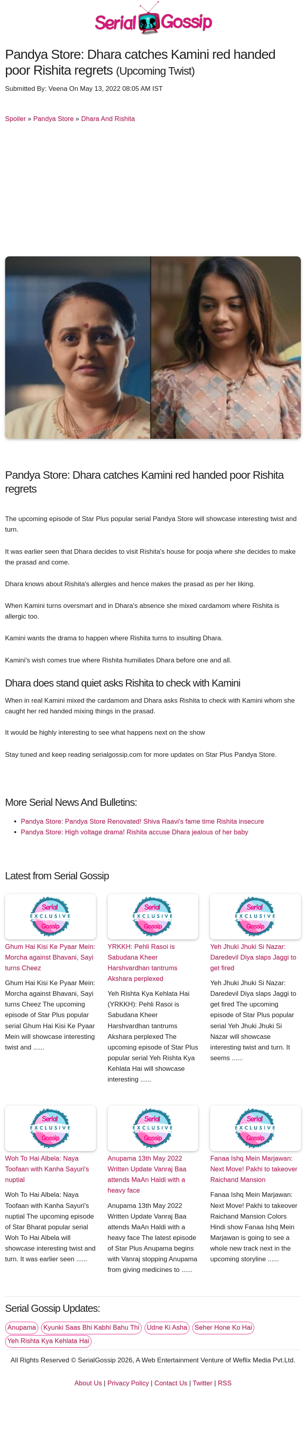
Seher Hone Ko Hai (223, 1327)
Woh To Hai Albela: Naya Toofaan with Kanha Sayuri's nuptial (47, 1169)
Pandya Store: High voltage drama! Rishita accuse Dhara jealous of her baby (134, 832)
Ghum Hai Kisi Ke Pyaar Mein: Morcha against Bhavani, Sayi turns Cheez (50, 957)
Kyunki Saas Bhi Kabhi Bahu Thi (91, 1327)
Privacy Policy (128, 1383)
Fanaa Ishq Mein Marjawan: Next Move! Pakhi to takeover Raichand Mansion (253, 1169)
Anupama (22, 1327)
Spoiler (15, 118)
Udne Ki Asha (167, 1327)
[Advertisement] (153, 193)
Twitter (202, 1383)
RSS (225, 1383)
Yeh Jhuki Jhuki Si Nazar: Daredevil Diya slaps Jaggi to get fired (253, 957)
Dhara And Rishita (108, 118)
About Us (88, 1383)
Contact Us (171, 1383)
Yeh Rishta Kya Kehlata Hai (48, 1341)
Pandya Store (53, 118)
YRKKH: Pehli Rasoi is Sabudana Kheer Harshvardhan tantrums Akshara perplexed (143, 962)
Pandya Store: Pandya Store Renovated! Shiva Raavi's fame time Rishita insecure (142, 821)
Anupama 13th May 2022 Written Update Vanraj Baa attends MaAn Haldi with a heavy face (147, 1174)
